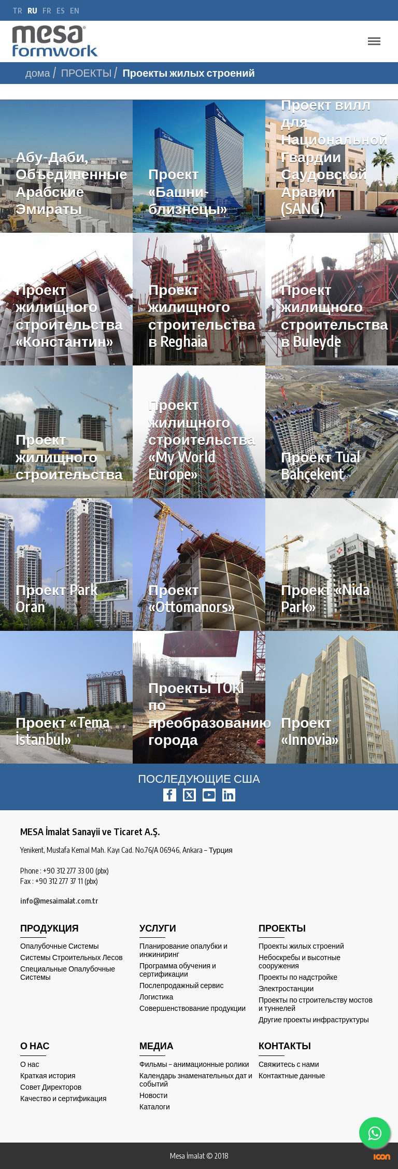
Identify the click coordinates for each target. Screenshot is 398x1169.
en (74, 10)
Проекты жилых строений (301, 946)
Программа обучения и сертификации (177, 970)
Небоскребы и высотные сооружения (299, 961)
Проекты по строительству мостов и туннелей (316, 1004)
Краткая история (48, 1076)
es (60, 10)
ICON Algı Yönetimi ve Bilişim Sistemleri (382, 1157)
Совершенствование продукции (192, 1008)
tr (17, 10)
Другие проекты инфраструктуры (314, 1020)
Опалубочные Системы (59, 946)
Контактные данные (292, 1076)
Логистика (156, 997)
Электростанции (286, 988)
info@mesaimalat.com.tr (59, 900)
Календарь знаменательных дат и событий (195, 1080)
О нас (29, 1064)
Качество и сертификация (63, 1098)
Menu (371, 36)
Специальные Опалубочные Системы (67, 973)
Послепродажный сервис (181, 985)
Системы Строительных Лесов (71, 957)
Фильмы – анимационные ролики (194, 1064)
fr (46, 10)
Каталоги (154, 1107)
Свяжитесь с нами (289, 1064)
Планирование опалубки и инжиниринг (183, 950)
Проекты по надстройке (298, 977)
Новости (153, 1095)
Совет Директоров (50, 1087)
